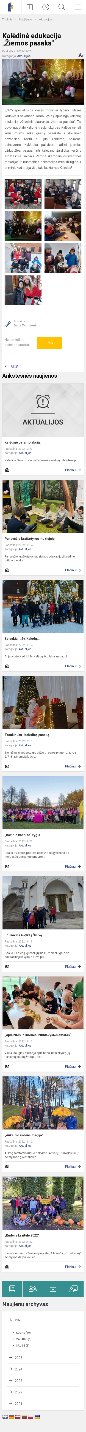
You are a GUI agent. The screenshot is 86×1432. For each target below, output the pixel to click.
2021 (18, 1404)
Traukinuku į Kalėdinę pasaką (27, 735)
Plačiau (70, 470)
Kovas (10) (23, 1332)
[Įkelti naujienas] (30, 7)
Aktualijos (45, 19)
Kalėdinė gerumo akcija (23, 442)
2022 (18, 1392)
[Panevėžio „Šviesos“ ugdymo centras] (11, 6)
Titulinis (7, 19)
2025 (18, 1358)
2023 (18, 1381)
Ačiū (46, 342)
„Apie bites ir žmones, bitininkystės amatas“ (38, 1035)
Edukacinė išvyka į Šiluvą (23, 935)
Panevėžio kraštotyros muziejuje (30, 539)
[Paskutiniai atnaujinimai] (46, 7)
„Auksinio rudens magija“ (24, 1135)
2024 (18, 1369)
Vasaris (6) (23, 1339)
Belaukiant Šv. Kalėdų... (22, 638)
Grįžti (15, 366)
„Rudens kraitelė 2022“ (22, 1235)
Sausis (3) (22, 1345)
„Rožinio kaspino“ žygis (22, 835)
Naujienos (26, 19)
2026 (18, 1320)
